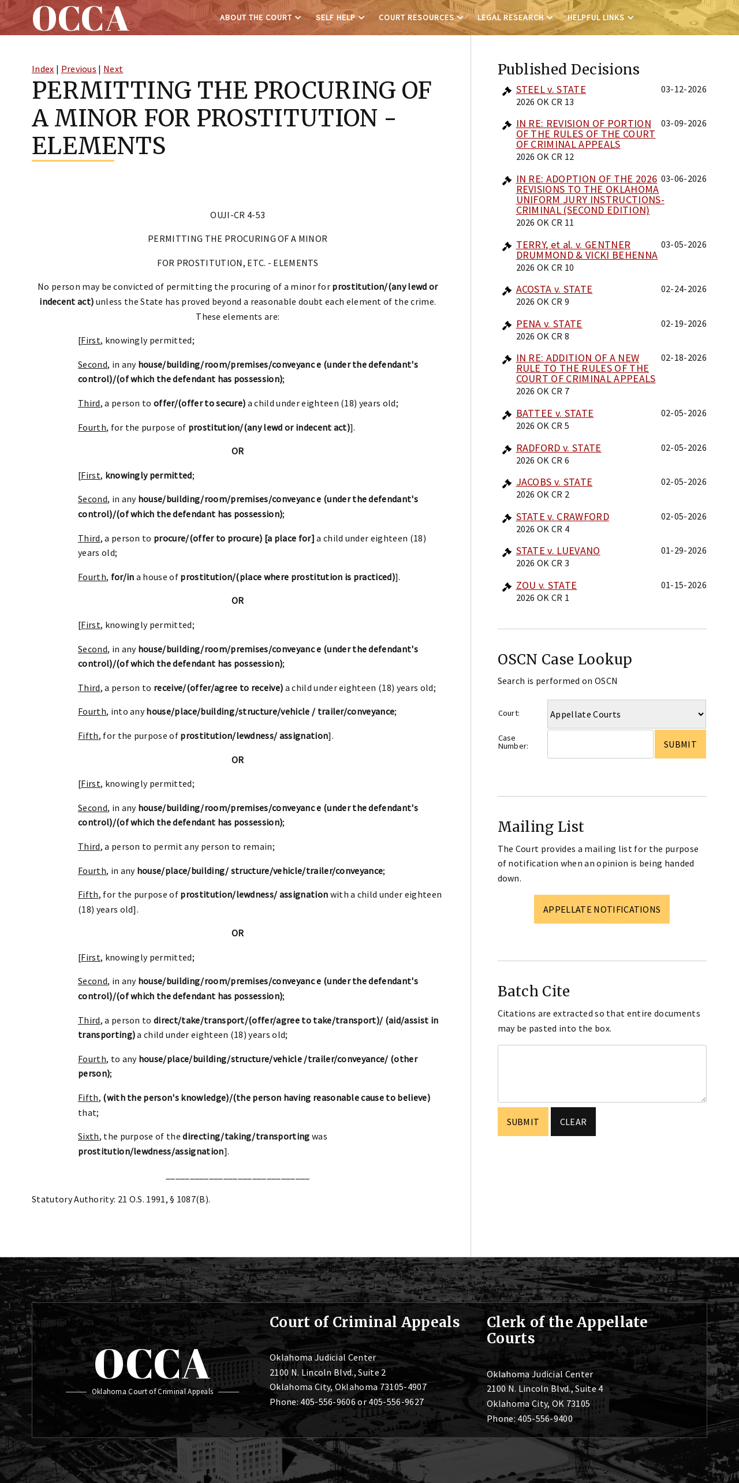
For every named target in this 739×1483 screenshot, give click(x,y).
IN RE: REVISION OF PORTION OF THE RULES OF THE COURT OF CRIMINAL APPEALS (586, 134)
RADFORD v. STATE (559, 447)
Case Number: (513, 742)
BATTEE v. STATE (555, 413)
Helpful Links (596, 17)
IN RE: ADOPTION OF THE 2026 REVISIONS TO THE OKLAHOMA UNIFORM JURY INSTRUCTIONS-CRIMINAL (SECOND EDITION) (590, 194)
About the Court (256, 17)
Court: (509, 713)
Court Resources (416, 17)
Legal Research (510, 17)
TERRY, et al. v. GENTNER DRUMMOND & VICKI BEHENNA (587, 250)
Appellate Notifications (601, 909)
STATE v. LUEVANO (558, 550)
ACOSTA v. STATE (554, 289)
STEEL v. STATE (551, 89)
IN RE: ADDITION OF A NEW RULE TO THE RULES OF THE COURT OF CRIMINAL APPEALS (586, 368)
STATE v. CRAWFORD (562, 516)
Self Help (336, 17)
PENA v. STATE (549, 323)
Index (43, 68)
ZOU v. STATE (546, 585)
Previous (79, 68)
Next (113, 68)
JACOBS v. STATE (554, 481)
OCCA (152, 1363)
